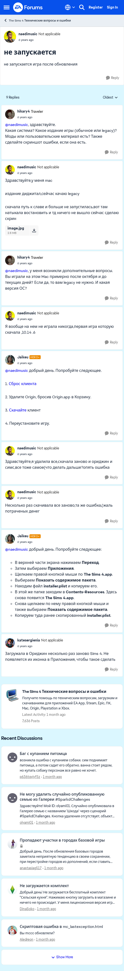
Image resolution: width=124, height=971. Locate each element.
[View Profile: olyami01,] (12, 798)
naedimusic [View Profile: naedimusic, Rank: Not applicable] (28, 34)
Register (96, 7)
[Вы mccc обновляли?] (68, 933)
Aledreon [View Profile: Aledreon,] (26, 939)
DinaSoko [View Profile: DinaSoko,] (27, 909)
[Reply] (112, 78)
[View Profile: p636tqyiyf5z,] (12, 757)
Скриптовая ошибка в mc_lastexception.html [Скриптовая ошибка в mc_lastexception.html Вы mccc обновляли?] (61, 926)
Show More (62, 957)
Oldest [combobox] (110, 97)
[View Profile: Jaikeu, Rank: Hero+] (10, 360)
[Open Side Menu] (6, 7)
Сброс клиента (23, 383)
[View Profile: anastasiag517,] (12, 844)
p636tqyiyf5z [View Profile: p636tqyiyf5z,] (30, 776)
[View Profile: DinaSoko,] (12, 889)
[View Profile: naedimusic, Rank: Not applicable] (10, 37)
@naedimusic (16, 124)
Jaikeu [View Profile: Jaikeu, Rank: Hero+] (22, 357)
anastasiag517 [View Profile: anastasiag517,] (31, 868)
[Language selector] (70, 7)
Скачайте (18, 410)
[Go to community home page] (28, 7)
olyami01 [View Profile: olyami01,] (26, 822)
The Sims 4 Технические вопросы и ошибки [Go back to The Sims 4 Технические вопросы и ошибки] (37, 20)
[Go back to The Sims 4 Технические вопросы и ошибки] (70, 691)
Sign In (112, 7)
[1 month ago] (51, 776)
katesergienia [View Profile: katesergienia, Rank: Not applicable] (28, 640)
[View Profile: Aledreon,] (12, 930)
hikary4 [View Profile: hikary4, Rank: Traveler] (23, 111)
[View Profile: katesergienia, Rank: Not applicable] (10, 643)
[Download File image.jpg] (33, 230)
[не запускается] (30, 117)
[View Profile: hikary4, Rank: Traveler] (10, 114)
